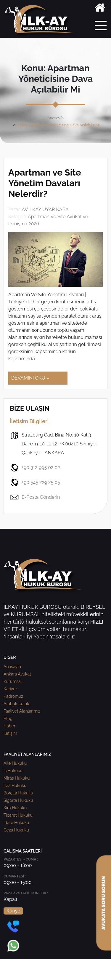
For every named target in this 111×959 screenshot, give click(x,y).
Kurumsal (13, 681)
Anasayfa (55, 118)
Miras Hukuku (17, 778)
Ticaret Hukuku (18, 815)
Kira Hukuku (15, 807)
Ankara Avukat (17, 674)
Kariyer (10, 688)
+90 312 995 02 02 (35, 467)
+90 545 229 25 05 (35, 482)
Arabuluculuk (16, 703)
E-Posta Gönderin (35, 497)
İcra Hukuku (15, 785)
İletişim (10, 733)
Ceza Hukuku (16, 830)
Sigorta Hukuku (18, 800)
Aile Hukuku (15, 763)
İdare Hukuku (16, 822)
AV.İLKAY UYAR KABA (45, 209)
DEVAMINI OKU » (30, 378)
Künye (13, 911)
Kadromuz (13, 696)
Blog (8, 718)
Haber (9, 726)
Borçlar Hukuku (18, 793)
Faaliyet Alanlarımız (22, 711)
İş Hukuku (13, 770)
